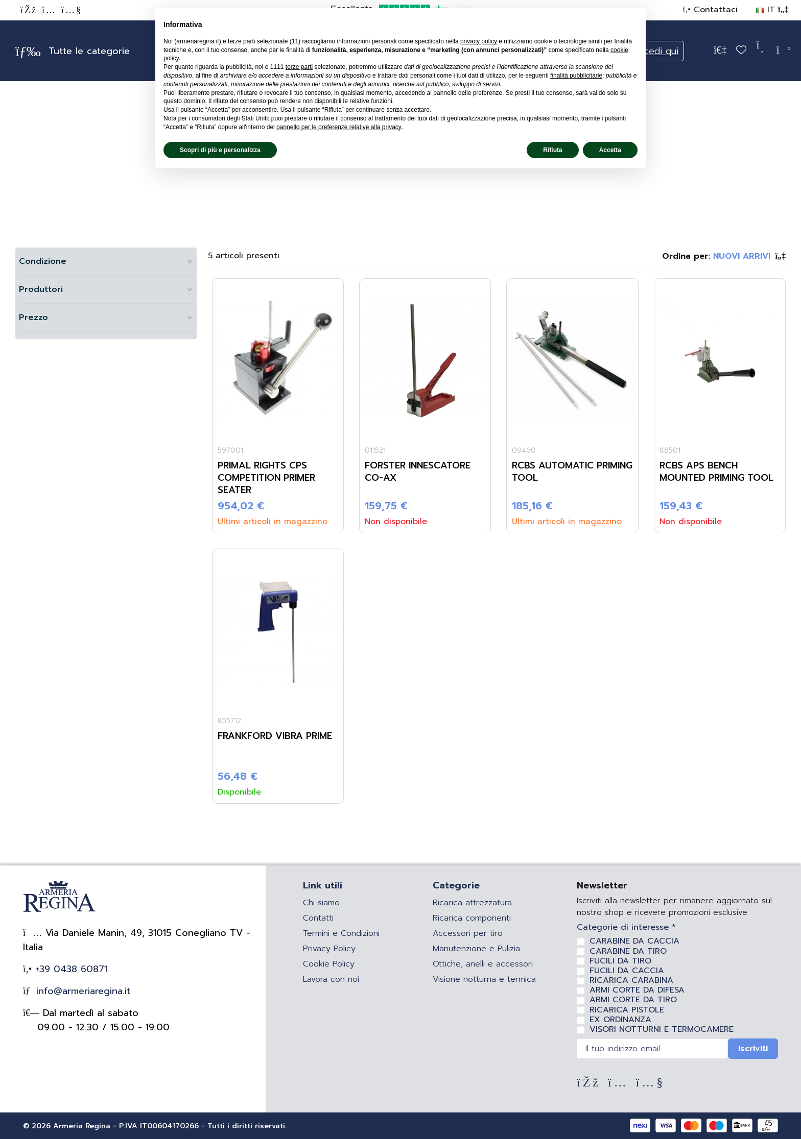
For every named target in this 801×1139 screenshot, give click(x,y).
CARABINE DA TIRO (628, 951)
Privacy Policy (329, 949)
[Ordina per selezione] (724, 256)
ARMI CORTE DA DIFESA (637, 990)
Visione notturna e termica (484, 979)
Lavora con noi (331, 979)
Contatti (318, 918)
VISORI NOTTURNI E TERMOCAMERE (662, 1029)
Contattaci (714, 10)
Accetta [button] (610, 150)
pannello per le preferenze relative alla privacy (339, 127)
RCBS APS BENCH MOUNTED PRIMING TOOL (716, 471)
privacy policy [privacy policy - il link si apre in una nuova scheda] (478, 41)
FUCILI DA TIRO (620, 961)
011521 (375, 450)
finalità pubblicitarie (576, 75)
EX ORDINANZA (620, 1019)
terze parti (299, 66)
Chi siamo (321, 903)
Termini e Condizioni (341, 933)
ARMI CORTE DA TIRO (633, 1000)
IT (772, 10)
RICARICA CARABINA (631, 980)
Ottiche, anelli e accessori (483, 964)
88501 (669, 450)
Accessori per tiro (468, 933)
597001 (230, 450)
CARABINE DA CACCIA (634, 941)
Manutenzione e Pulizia (476, 949)
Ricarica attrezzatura (472, 903)
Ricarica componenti (472, 918)
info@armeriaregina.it (81, 991)
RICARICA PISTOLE (627, 1010)
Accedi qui (655, 51)
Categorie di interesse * (626, 927)
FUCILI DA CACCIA (627, 970)
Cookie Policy (329, 964)
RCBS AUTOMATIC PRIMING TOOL (572, 471)
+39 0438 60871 (69, 969)
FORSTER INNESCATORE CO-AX (417, 471)
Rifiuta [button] (552, 150)
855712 (229, 720)
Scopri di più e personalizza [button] (220, 150)
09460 (524, 450)
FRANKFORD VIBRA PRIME (275, 736)
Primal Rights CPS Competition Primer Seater (266, 477)
